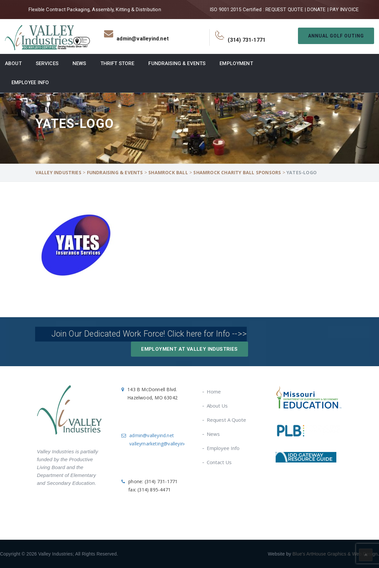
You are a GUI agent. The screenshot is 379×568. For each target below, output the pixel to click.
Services (47, 63)
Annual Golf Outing (336, 35)
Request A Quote (226, 419)
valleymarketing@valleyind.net (162, 443)
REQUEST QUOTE (284, 9)
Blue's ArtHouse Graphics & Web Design (335, 553)
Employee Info (30, 82)
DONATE (316, 9)
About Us (217, 405)
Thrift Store (117, 63)
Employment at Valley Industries (189, 349)
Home (214, 391)
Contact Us (219, 462)
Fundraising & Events (176, 63)
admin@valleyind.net (151, 435)
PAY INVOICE (344, 9)
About (13, 63)
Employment (236, 63)
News (79, 63)
